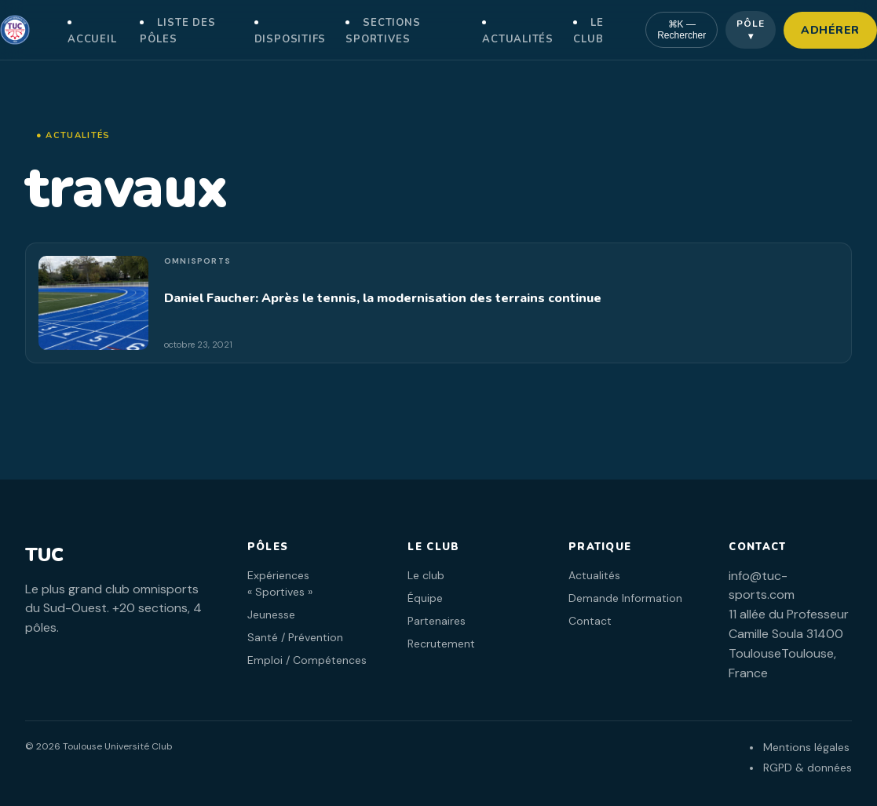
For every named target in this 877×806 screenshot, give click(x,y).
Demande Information (625, 598)
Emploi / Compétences (307, 660)
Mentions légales (806, 747)
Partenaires (436, 621)
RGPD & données (807, 767)
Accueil (92, 39)
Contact (590, 621)
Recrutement (441, 643)
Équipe (425, 598)
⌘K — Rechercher (681, 30)
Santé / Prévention (295, 637)
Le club (425, 575)
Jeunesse (271, 614)
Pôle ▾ (750, 29)
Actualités (518, 39)
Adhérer (830, 30)
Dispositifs (290, 39)
